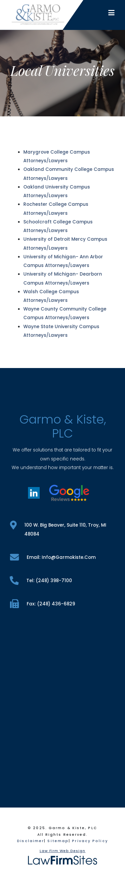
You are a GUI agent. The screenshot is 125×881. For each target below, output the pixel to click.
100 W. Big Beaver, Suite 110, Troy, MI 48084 (58, 529)
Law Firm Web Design (63, 850)
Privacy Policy (90, 840)
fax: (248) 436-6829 (42, 603)
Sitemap (58, 840)
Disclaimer (30, 840)
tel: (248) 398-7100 (41, 580)
